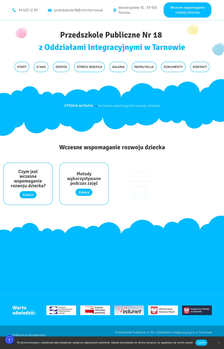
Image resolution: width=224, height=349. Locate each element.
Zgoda (201, 342)
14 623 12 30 (28, 10)
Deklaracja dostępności (29, 335)
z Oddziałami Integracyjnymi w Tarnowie (112, 47)
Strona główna (78, 105)
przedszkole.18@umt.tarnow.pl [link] (78, 10)
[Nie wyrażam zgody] (219, 343)
